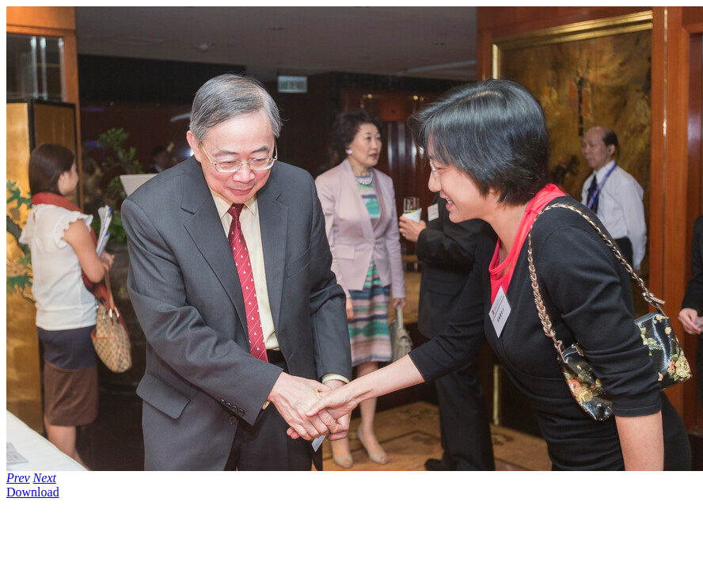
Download (32, 492)
